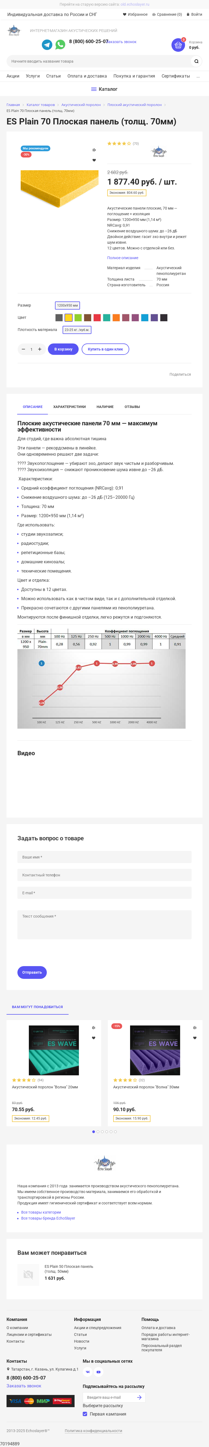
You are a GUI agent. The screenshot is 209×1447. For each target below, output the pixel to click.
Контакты (15, 1341)
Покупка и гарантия (134, 76)
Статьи (53, 76)
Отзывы (132, 407)
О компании (17, 1328)
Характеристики (69, 407)
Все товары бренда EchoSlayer (48, 1218)
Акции (13, 76)
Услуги (33, 76)
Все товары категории (41, 1212)
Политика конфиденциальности (93, 1431)
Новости (81, 1341)
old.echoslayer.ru (135, 4)
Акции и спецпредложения (97, 1328)
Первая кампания (108, 1414)
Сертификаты (176, 76)
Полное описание (122, 258)
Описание (32, 407)
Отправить (32, 972)
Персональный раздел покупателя (162, 1347)
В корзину (63, 349)
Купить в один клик (105, 349)
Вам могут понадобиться (37, 1007)
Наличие (105, 407)
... (198, 76)
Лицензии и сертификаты (29, 1334)
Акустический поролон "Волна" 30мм (146, 1087)
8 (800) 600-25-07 (88, 41)
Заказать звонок (121, 42)
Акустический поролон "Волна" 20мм (45, 1087)
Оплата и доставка (87, 76)
